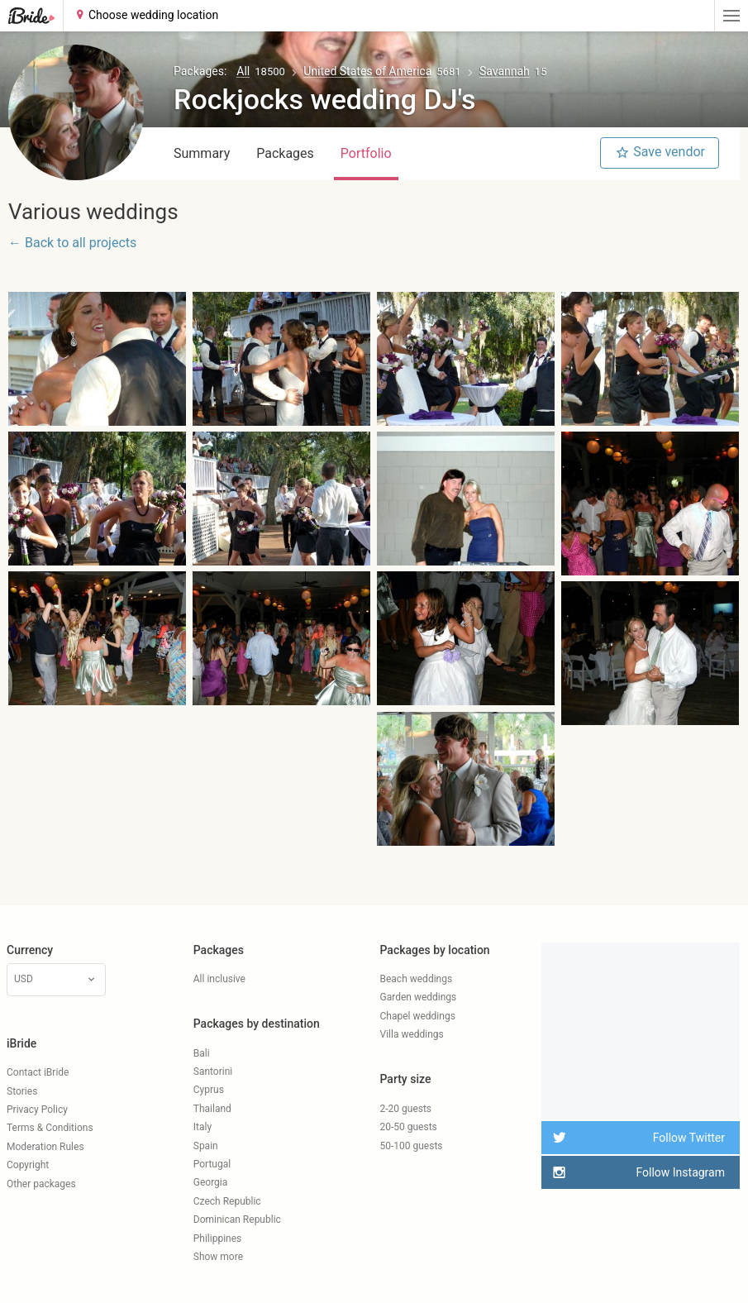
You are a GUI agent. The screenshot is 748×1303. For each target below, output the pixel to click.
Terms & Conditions (50, 1128)
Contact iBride (38, 1072)
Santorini (212, 1071)
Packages (285, 153)
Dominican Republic (237, 1219)
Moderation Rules (45, 1147)
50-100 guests (411, 1146)
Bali (201, 1053)
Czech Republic (227, 1201)
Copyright (28, 1165)
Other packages (41, 1184)
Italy (202, 1127)
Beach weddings (416, 979)
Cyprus (208, 1089)
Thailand (212, 1108)
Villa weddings (412, 1034)
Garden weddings (418, 997)
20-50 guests (408, 1127)
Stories (22, 1091)
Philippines (217, 1238)
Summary (202, 153)
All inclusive (219, 979)
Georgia (210, 1182)
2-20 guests (406, 1108)
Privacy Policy (37, 1109)
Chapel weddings (417, 1016)
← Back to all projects (72, 243)
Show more (218, 1256)
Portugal (212, 1164)
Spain (205, 1146)
